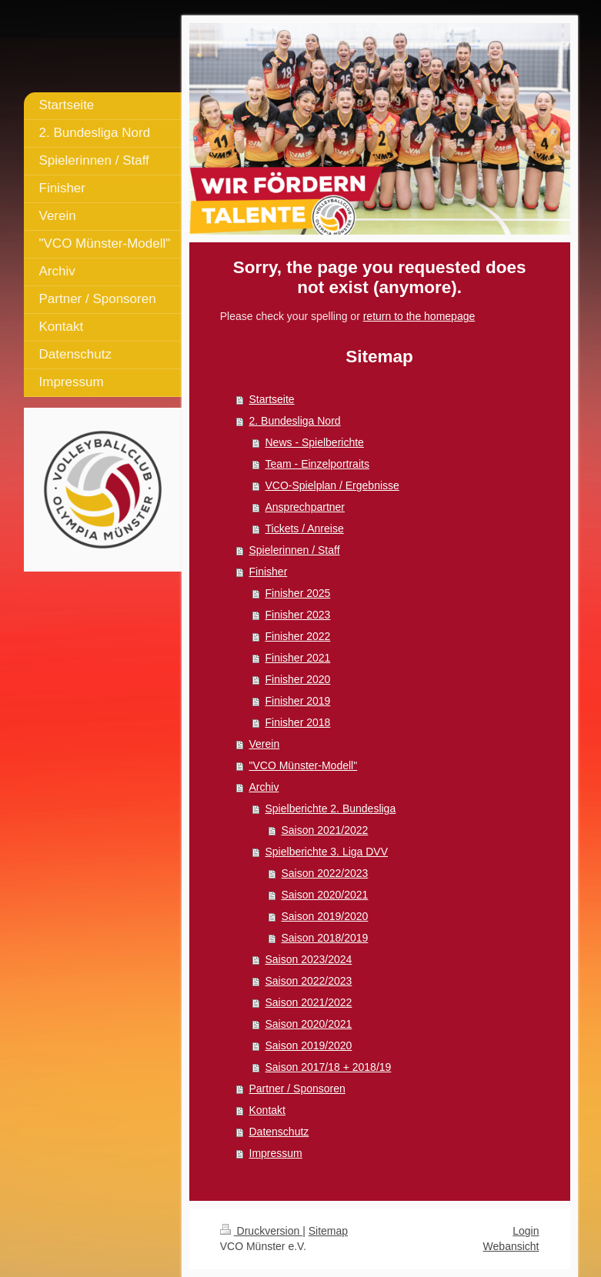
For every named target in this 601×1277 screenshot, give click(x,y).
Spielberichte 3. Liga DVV (327, 851)
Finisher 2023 (298, 614)
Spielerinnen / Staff (294, 550)
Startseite (272, 399)
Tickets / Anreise (304, 528)
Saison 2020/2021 (325, 895)
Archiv (264, 787)
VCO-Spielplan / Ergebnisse (332, 485)
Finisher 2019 (298, 701)
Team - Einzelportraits (317, 464)
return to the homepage (419, 316)
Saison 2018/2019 (325, 938)
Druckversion (261, 1231)
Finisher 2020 (298, 679)
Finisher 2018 (298, 722)
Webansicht (511, 1246)
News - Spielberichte (314, 442)
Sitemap (328, 1231)
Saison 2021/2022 (325, 830)
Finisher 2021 (298, 658)
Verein (264, 744)
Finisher (268, 571)
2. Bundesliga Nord (295, 421)
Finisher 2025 (298, 593)
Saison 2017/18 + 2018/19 (328, 1067)
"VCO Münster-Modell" (303, 765)
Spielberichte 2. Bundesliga (330, 808)
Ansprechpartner (305, 507)
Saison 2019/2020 (325, 916)
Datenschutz (279, 1131)
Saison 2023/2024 (308, 959)
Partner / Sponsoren (297, 1088)
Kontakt (267, 1110)
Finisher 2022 (298, 636)
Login (526, 1231)
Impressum (275, 1153)
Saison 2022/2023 (325, 873)
